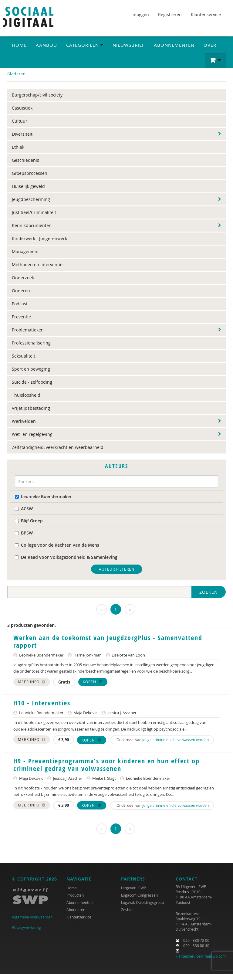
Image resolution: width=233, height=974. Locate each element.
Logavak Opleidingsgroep (142, 902)
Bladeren (16, 73)
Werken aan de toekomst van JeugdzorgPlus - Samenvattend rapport (107, 641)
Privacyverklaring (26, 927)
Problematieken (28, 330)
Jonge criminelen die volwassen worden (175, 739)
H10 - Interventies (41, 703)
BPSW (24, 533)
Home (19, 45)
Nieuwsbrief (129, 45)
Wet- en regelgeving (32, 434)
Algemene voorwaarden (32, 917)
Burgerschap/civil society (37, 95)
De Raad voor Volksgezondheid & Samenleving (66, 557)
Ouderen (21, 291)
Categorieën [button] (84, 45)
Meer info (32, 681)
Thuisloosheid (26, 395)
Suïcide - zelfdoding (32, 382)
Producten (75, 895)
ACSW (24, 508)
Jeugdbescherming (31, 199)
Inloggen (140, 14)
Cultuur (19, 121)
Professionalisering (31, 343)
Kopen (93, 681)
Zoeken (208, 592)
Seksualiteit (23, 356)
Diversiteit (22, 134)
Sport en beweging (31, 369)
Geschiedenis (25, 160)
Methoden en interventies (38, 264)
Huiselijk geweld (28, 186)
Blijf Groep (29, 521)
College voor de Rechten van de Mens (57, 545)
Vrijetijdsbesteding (31, 408)
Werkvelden (24, 421)
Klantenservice (206, 14)
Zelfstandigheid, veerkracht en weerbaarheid (57, 447)
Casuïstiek (22, 108)
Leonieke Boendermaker (43, 496)
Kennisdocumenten (32, 225)
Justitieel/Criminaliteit (34, 212)
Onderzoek (23, 277)
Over (210, 45)
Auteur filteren (116, 569)
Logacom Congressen (139, 895)
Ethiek (18, 147)
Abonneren (75, 909)
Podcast (20, 304)
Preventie (21, 317)
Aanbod (46, 45)
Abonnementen (174, 45)
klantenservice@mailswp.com (201, 956)
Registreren (170, 14)
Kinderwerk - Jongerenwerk (39, 238)
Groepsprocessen (29, 173)
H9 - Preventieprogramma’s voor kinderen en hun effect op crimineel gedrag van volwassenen (106, 764)
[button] (215, 60)
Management (25, 251)
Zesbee (127, 909)
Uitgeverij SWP (133, 887)
